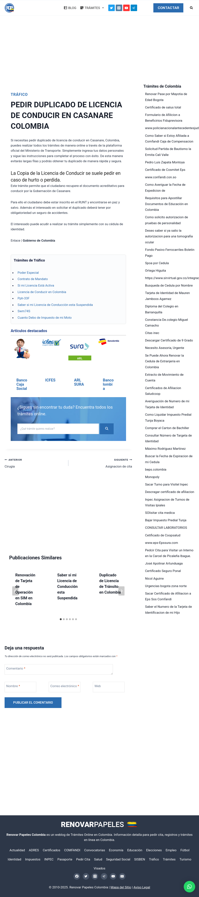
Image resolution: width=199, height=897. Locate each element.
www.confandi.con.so (160, 177)
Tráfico (19, 94)
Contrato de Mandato (33, 279)
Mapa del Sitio (121, 887)
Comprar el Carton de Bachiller (167, 428)
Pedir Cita (83, 859)
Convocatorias (94, 850)
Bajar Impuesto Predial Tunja (165, 520)
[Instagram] (119, 8)
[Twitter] (111, 8)
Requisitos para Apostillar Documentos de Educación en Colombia (166, 204)
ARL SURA (79, 382)
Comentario (15, 679)
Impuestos (32, 859)
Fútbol (185, 850)
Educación (134, 850)
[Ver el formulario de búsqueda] (191, 8)
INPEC (48, 859)
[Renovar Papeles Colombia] (9, 8)
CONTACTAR (168, 8)
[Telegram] (134, 8)
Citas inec (152, 333)
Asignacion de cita (102, 473)
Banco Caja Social (21, 384)
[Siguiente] (121, 601)
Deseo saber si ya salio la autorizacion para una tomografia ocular (169, 236)
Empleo (171, 850)
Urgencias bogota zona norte (166, 586)
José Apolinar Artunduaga (164, 563)
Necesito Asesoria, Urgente (164, 348)
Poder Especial (28, 273)
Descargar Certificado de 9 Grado (169, 340)
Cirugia (35, 473)
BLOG (72, 8)
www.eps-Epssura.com (161, 543)
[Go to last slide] (15, 601)
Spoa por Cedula (157, 263)
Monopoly (152, 477)
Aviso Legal (141, 887)
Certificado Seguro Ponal (163, 571)
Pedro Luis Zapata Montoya (165, 162)
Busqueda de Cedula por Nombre (169, 285)
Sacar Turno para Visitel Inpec (166, 484)
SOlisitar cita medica (160, 513)
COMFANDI (72, 850)
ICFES (50, 380)
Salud (98, 859)
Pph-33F (23, 298)
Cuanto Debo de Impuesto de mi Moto (45, 317)
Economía (116, 850)
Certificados (51, 850)
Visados (99, 868)
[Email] (122, 876)
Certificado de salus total (163, 107)
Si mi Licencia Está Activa (36, 285)
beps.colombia (156, 469)
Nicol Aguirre (154, 578)
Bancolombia (108, 384)
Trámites (169, 859)
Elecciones (154, 850)
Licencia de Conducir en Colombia (42, 292)
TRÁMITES (94, 8)
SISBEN (139, 859)
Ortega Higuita (155, 270)
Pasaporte (64, 859)
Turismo (185, 859)
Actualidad (17, 850)
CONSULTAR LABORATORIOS (166, 528)
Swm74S (24, 311)
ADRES (34, 850)
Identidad (14, 859)
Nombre (13, 696)
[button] (189, 886)
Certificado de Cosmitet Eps (165, 170)
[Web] (109, 697)
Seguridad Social (118, 859)
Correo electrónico (64, 696)
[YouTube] (126, 8)
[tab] (61, 630)
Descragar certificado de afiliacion (169, 492)
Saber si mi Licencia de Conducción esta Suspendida (55, 305)
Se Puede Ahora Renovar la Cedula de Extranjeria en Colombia (164, 361)
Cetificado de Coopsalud (162, 535)
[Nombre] (21, 697)
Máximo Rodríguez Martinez (165, 449)
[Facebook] (77, 876)
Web (98, 696)
